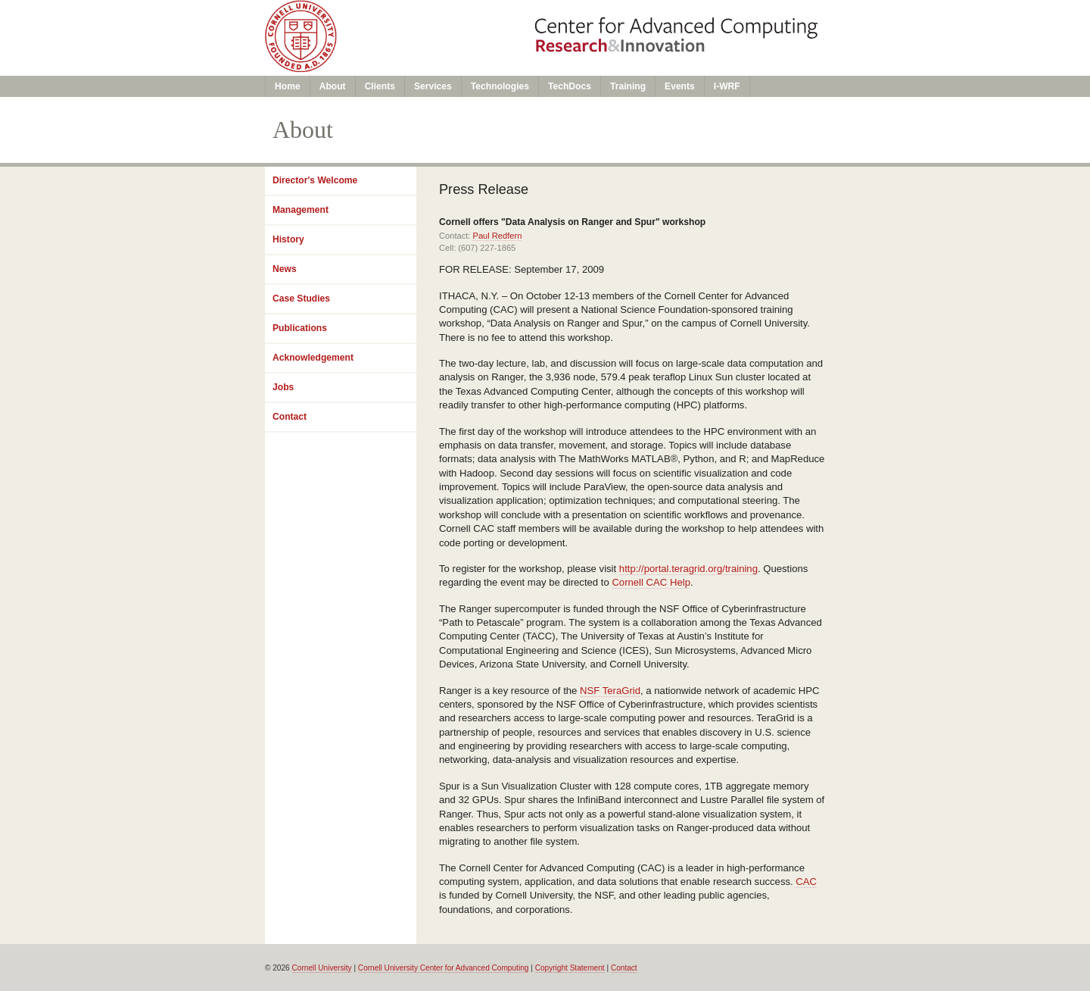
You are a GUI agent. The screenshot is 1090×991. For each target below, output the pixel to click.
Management (300, 210)
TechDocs (569, 86)
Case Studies (301, 298)
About (332, 86)
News (284, 269)
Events (680, 86)
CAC (806, 881)
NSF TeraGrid (610, 690)
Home (288, 86)
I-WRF (727, 86)
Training (628, 86)
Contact (289, 416)
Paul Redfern (497, 235)
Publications (299, 328)
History (288, 239)
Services (433, 86)
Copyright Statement (570, 968)
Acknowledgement (312, 357)
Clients (380, 86)
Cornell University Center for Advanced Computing (443, 968)
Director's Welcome (314, 180)
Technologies (500, 86)
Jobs (283, 387)
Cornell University (322, 968)
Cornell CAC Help (651, 582)
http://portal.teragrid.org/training (688, 568)
